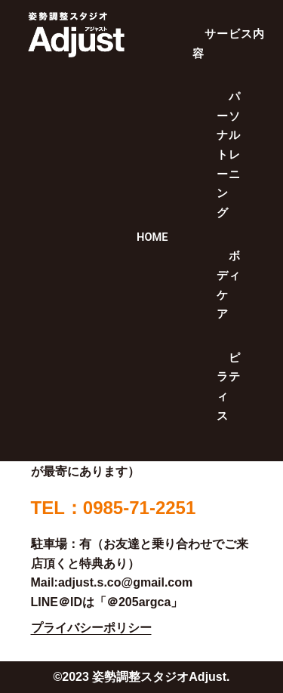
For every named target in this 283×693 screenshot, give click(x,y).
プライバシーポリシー (91, 627)
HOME (152, 237)
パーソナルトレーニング (228, 155)
